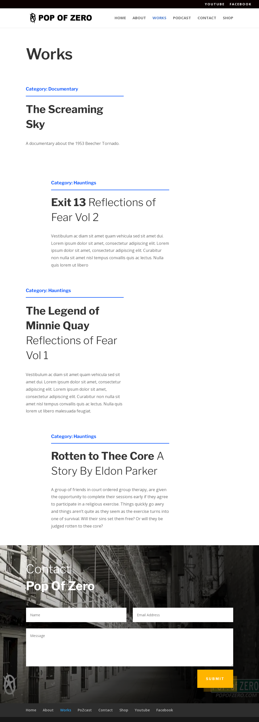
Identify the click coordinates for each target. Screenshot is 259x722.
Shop (228, 18)
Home (120, 18)
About (139, 18)
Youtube (215, 4)
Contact (207, 18)
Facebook (240, 4)
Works (159, 18)
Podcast (182, 18)
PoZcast (85, 710)
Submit (215, 678)
